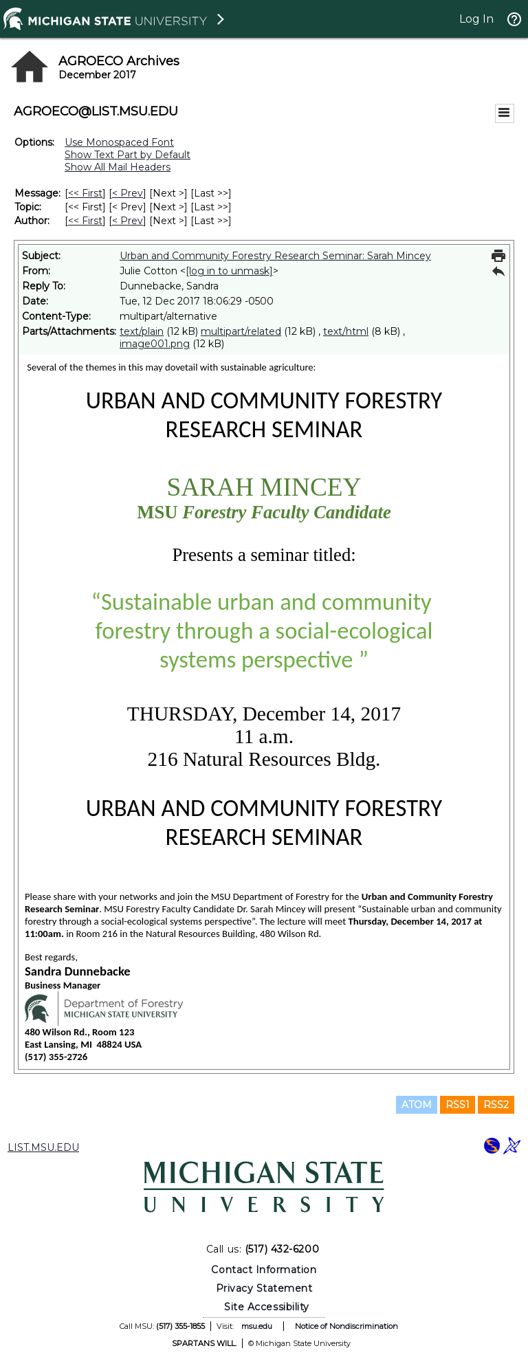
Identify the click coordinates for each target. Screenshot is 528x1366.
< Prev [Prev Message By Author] (127, 220)
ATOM (417, 1105)
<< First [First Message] (85, 193)
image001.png (155, 344)
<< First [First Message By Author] (85, 220)
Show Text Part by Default (127, 154)
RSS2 (496, 1105)
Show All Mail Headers (117, 167)
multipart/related (241, 331)
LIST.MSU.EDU (43, 1147)
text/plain (142, 331)
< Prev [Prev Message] (127, 193)
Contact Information (263, 1270)
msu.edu (256, 1326)
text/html (345, 331)
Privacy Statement (264, 1288)
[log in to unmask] (229, 271)
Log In (476, 18)
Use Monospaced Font (119, 142)
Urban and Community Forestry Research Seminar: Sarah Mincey (275, 256)
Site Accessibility (266, 1307)
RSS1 (458, 1105)
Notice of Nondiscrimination (346, 1326)
